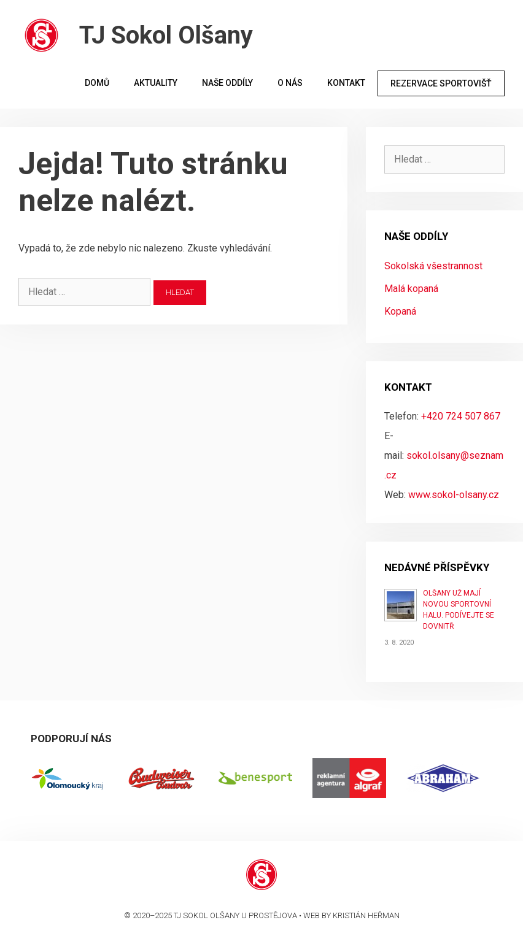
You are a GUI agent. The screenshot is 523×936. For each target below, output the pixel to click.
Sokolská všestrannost (433, 266)
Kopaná (400, 311)
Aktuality (155, 83)
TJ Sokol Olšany (166, 35)
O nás (290, 83)
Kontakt (346, 83)
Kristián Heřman (366, 915)
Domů (97, 83)
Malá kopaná (411, 288)
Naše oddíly (227, 83)
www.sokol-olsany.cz (453, 495)
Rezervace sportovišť (441, 83)
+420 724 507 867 (460, 416)
